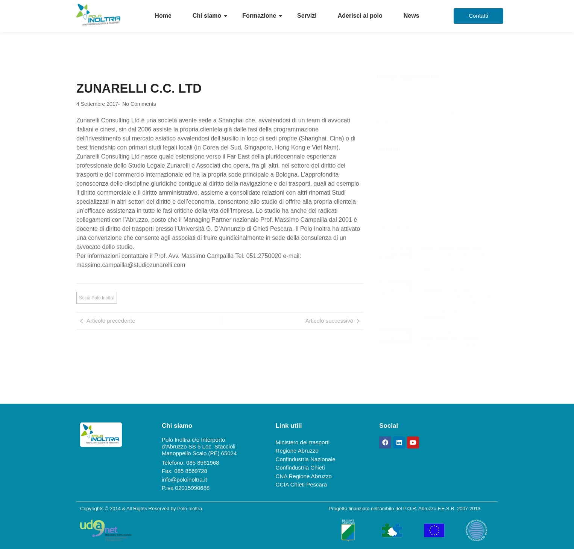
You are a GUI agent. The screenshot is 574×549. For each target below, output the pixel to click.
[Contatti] (478, 16)
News (411, 15)
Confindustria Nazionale (306, 459)
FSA (392, 193)
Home (163, 15)
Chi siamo (207, 15)
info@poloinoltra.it (184, 479)
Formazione (259, 15)
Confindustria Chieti (300, 467)
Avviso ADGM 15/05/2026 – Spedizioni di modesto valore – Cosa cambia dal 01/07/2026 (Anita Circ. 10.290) (457, 258)
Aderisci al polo (360, 15)
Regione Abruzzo (297, 450)
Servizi (307, 15)
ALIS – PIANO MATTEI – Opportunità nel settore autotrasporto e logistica (450, 338)
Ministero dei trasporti (303, 442)
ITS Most (398, 174)
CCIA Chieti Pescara (301, 484)
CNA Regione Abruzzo (304, 476)
